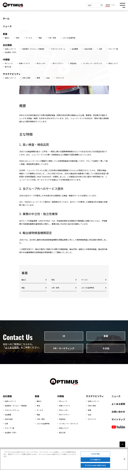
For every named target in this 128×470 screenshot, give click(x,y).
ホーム (21, 13)
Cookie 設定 (95, 454)
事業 (28, 13)
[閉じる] (124, 459)
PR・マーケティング (63, 348)
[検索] (102, 5)
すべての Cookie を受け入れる (95, 465)
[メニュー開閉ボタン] (122, 5)
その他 (105, 348)
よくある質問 (12, 347)
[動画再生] (64, 69)
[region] (64, 459)
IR (64, 336)
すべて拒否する (95, 460)
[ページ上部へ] (122, 444)
